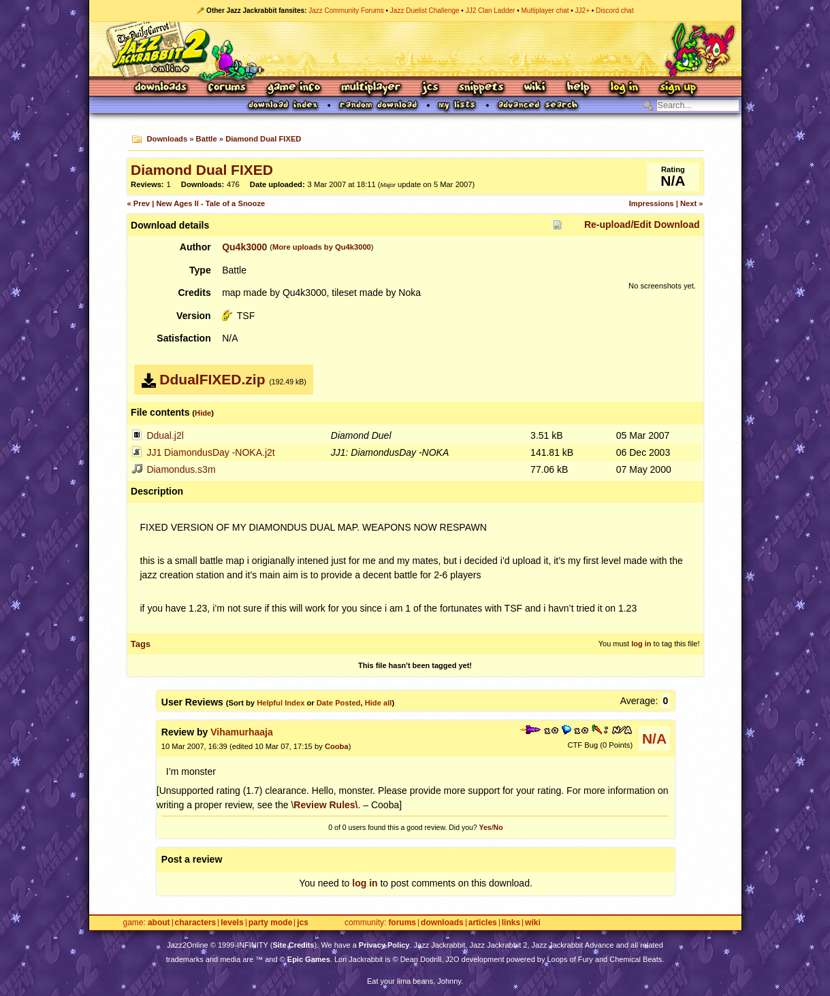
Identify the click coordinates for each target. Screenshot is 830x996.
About (159, 923)
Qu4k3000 (244, 247)
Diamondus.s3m (180, 469)
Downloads (161, 88)
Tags (140, 644)
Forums (227, 88)
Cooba (337, 746)
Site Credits (293, 945)
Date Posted (339, 703)
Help (578, 88)
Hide (203, 413)
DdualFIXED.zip (212, 379)
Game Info (293, 88)
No (498, 827)
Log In (624, 88)
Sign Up (677, 88)
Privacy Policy (384, 945)
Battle (206, 139)
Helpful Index (280, 703)
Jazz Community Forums (346, 10)
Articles (482, 923)
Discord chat (615, 10)
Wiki (535, 88)
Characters (196, 923)
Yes (485, 827)
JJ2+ (582, 10)
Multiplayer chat (545, 10)
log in (641, 644)
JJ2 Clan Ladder (490, 10)
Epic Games (308, 959)
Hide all (378, 703)
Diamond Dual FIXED (263, 139)
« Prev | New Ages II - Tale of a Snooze (196, 203)
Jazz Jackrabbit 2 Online (415, 49)
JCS (430, 88)
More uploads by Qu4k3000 (321, 247)
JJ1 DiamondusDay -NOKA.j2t (210, 452)
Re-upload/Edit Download (642, 224)
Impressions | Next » (666, 203)
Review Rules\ (325, 804)
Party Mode (271, 923)
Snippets (481, 88)
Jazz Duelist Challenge (425, 10)
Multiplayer (370, 88)
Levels (232, 923)
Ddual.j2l (164, 435)
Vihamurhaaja (241, 732)
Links (511, 923)
